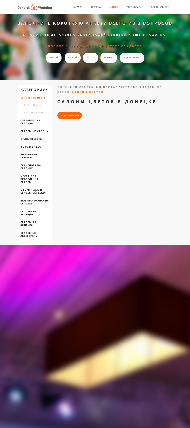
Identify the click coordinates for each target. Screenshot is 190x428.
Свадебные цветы (33, 97)
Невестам (96, 7)
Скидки (114, 6)
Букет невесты (33, 105)
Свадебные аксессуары (29, 234)
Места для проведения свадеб (29, 179)
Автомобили (134, 7)
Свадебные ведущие (28, 213)
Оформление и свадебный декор (33, 191)
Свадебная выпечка (28, 224)
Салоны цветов (33, 112)
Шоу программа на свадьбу (34, 202)
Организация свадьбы (30, 122)
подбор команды (70, 115)
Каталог (78, 7)
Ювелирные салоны (28, 156)
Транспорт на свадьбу (30, 167)
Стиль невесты (31, 138)
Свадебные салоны (34, 131)
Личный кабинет (160, 7)
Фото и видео (30, 146)
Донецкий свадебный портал (87, 87)
